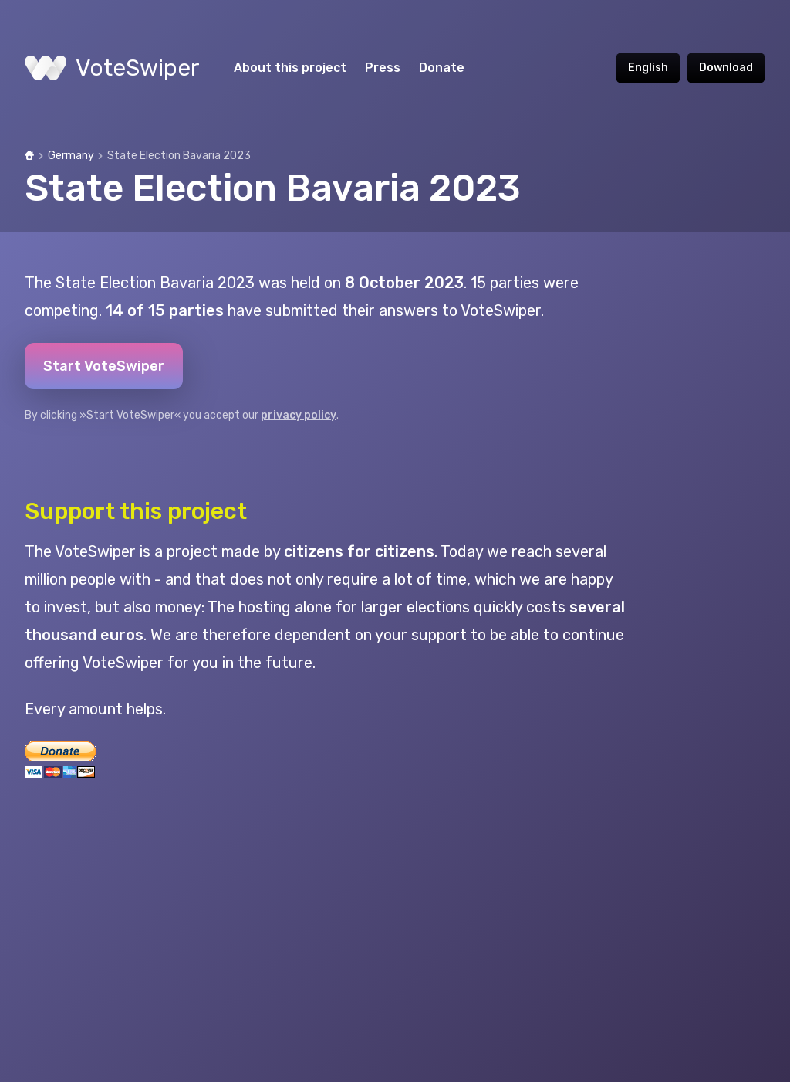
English (648, 67)
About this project (290, 67)
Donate (441, 67)
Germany (71, 155)
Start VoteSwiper (103, 366)
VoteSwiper (112, 68)
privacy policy (298, 415)
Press (382, 67)
